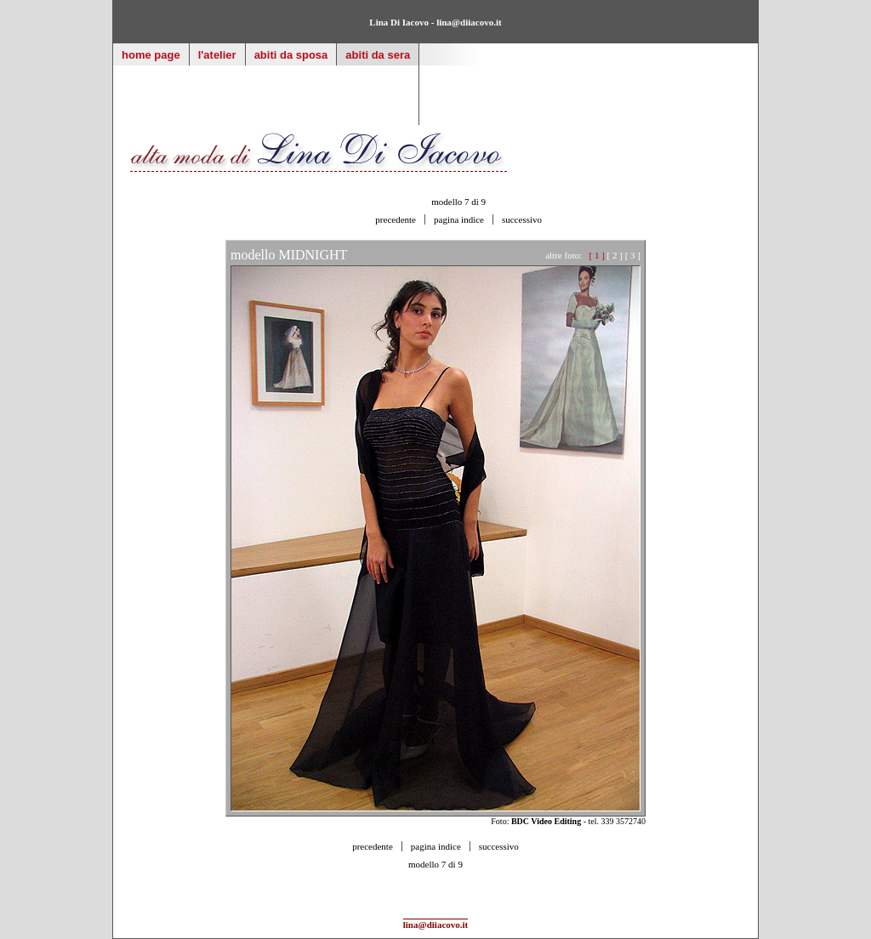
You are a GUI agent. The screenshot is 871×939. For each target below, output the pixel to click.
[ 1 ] (597, 255)
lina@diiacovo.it (469, 22)
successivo (522, 219)
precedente (395, 219)
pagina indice (459, 219)
